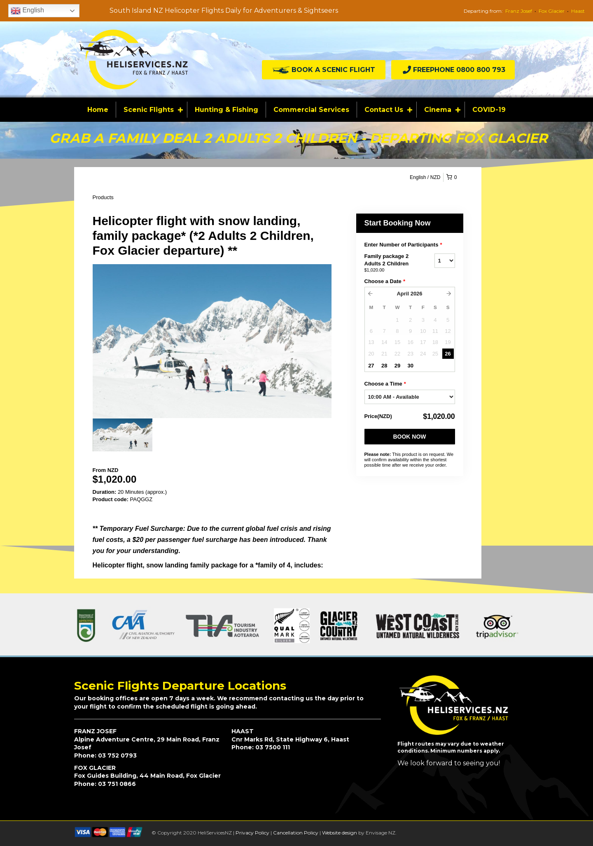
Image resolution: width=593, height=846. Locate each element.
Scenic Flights (149, 110)
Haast (578, 11)
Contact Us (383, 110)
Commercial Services (311, 110)
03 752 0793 (117, 755)
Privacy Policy (252, 833)
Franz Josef (518, 11)
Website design (339, 833)
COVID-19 (489, 110)
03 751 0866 (117, 784)
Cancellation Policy (295, 833)
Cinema (437, 110)
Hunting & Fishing (226, 110)
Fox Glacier (552, 11)
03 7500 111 (272, 747)
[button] (323, 69)
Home (97, 110)
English (27, 11)
